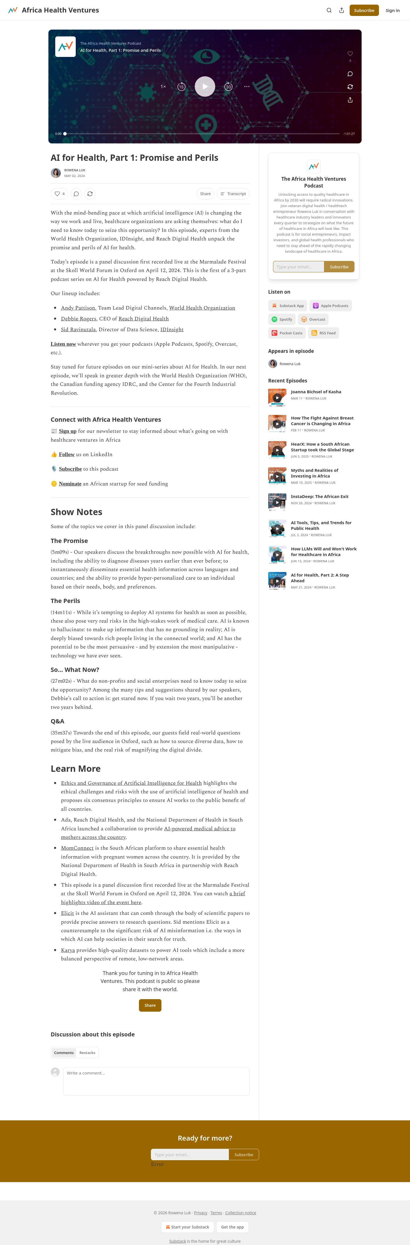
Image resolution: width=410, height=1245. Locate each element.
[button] (163, 86)
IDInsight (172, 330)
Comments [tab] (64, 1052)
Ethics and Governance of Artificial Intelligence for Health (131, 783)
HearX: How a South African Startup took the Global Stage (322, 455)
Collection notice (240, 1212)
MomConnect (77, 848)
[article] (314, 406)
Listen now (63, 344)
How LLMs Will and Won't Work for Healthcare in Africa (324, 559)
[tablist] (75, 1052)
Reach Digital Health (143, 319)
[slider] (202, 134)
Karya (68, 950)
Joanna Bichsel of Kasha (316, 400)
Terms (216, 1212)
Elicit (67, 913)
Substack (177, 1241)
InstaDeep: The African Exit (319, 504)
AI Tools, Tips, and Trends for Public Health (321, 533)
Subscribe (364, 10)
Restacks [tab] (87, 1052)
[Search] (329, 10)
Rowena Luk (74, 170)
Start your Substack (187, 1227)
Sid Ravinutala (78, 330)
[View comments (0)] (350, 74)
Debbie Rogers (78, 319)
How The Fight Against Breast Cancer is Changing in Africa (322, 429)
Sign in (393, 10)
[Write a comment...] (156, 1081)
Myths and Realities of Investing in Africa (314, 481)
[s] (277, 406)
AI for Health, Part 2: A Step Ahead (320, 586)
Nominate (70, 484)
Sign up (68, 431)
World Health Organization (202, 308)
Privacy (201, 1212)
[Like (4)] (59, 193)
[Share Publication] (341, 10)
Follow (67, 454)
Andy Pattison (78, 308)
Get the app (232, 1227)
